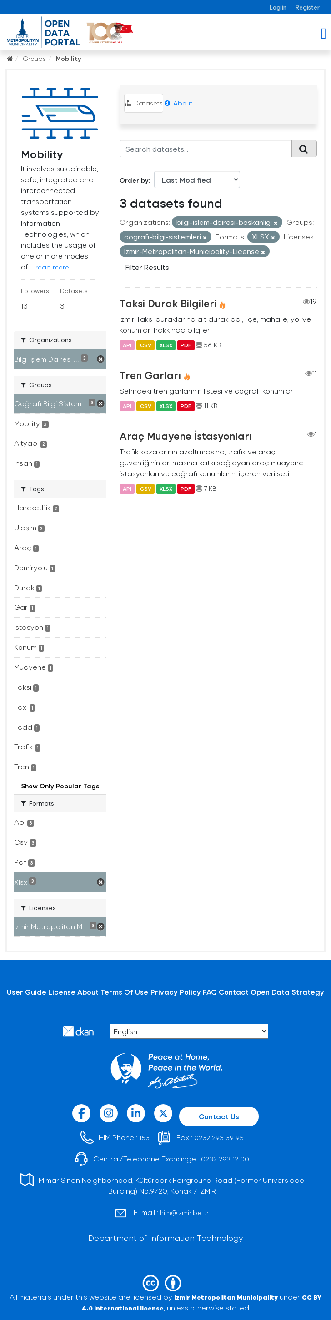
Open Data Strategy (287, 991)
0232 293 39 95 (219, 1137)
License (61, 991)
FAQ (210, 991)
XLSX (166, 345)
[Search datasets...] (206, 148)
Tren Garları (150, 375)
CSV (145, 345)
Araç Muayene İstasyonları (186, 436)
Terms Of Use (124, 991)
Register (308, 7)
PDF (186, 345)
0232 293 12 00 (225, 1159)
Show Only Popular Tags (60, 786)
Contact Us (219, 1116)
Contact (234, 991)
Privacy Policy (175, 991)
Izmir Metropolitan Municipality (226, 1297)
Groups (34, 58)
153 (144, 1137)
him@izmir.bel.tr (184, 1212)
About (178, 103)
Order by (134, 180)
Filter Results (147, 267)
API (127, 345)
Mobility (68, 58)
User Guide (26, 991)
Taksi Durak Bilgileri (168, 303)
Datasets (144, 103)
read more (52, 267)
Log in (278, 7)
